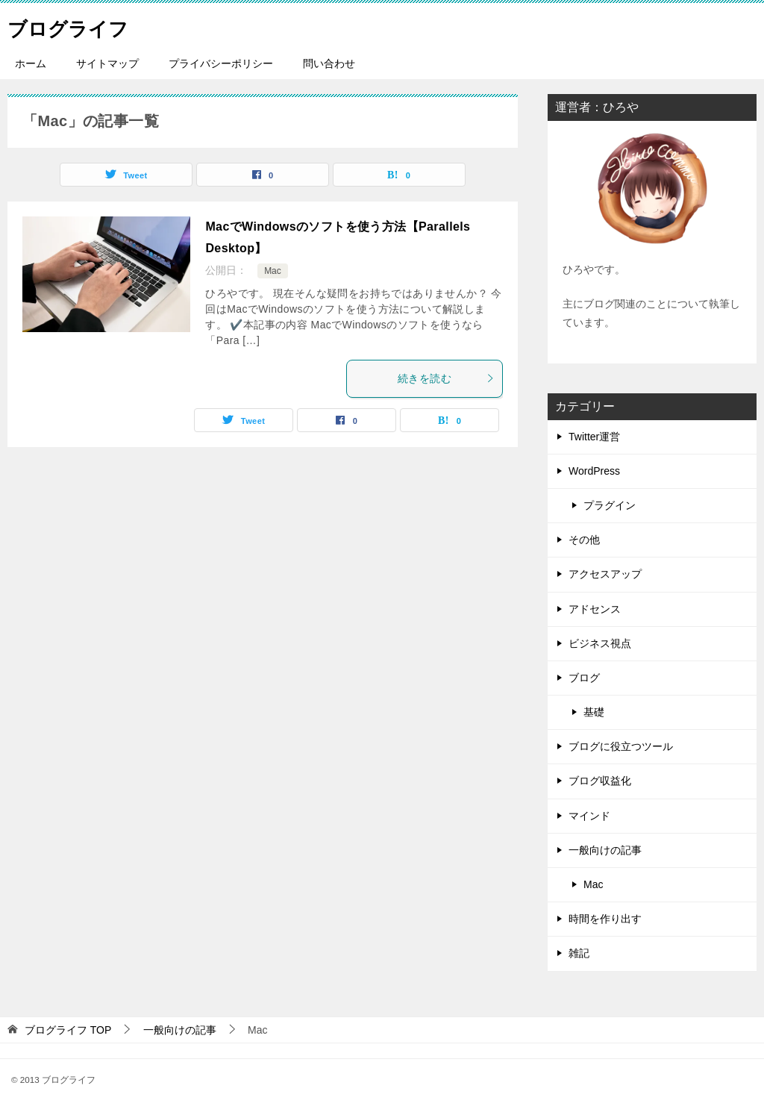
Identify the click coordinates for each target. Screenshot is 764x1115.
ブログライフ (76, 26)
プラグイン (609, 505)
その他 (584, 540)
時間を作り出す (605, 919)
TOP (68, 1030)
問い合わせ (329, 63)
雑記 (579, 953)
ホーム (30, 63)
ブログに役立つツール (621, 746)
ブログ (584, 678)
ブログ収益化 (600, 781)
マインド (589, 816)
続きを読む (446, 378)
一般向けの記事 (605, 850)
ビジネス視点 (600, 643)
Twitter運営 (594, 437)
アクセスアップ (605, 574)
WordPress (594, 471)
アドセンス (595, 609)
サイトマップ (107, 63)
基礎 (593, 712)
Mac (272, 271)
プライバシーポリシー (221, 63)
